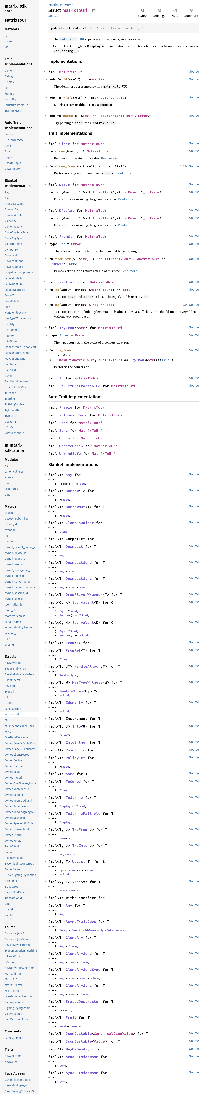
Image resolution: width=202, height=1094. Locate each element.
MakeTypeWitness (71, 691)
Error (143, 116)
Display (66, 210)
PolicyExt (75, 757)
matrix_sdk (56, 5)
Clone (64, 143)
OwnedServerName (109, 97)
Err (62, 244)
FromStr (66, 236)
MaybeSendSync (80, 1049)
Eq (61, 378)
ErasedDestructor (83, 1001)
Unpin (64, 438)
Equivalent (83, 602)
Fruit (71, 1017)
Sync (63, 430)
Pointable (75, 750)
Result (104, 116)
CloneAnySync (79, 985)
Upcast (78, 861)
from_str (63, 259)
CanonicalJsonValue (113, 1033)
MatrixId (99, 79)
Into (76, 726)
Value (99, 1041)
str (86, 116)
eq (57, 289)
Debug (64, 184)
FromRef (73, 650)
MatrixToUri (71, 72)
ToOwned (73, 781)
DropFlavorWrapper (84, 594)
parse (68, 116)
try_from (63, 350)
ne (57, 305)
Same (70, 773)
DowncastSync (79, 578)
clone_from (65, 166)
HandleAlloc (86, 666)
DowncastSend (79, 562)
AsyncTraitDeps (81, 921)
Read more (109, 158)
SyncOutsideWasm (112, 930)
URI (71, 39)
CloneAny (74, 937)
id (65, 79)
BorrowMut (75, 506)
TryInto (79, 845)
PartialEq (69, 282)
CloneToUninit (80, 523)
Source (53, 16)
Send (63, 422)
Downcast (74, 546)
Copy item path (94, 10)
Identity (74, 702)
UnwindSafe (70, 453)
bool (126, 289)
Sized (81, 483)
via (66, 97)
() (144, 192)
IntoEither (76, 742)
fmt (58, 192)
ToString (74, 797)
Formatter (101, 192)
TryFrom (66, 328)
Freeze (65, 407)
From (70, 642)
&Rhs (93, 305)
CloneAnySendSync (83, 969)
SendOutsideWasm (84, 930)
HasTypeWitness (87, 682)
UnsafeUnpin (71, 446)
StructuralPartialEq (79, 386)
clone (60, 151)
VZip (76, 881)
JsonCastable (79, 1033)
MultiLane (66, 890)
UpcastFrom (67, 870)
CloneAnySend (79, 953)
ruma (69, 5)
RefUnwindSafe (73, 415)
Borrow (72, 490)
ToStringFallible (83, 813)
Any (69, 474)
